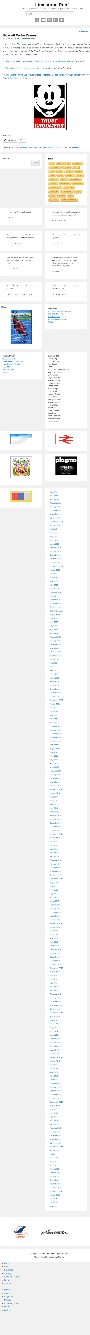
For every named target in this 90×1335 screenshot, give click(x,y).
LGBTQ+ (31, 147)
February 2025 (55, 548)
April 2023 (54, 629)
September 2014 (56, 1013)
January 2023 (55, 641)
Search (6, 158)
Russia (64, 179)
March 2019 (54, 812)
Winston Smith (29, 39)
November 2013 (56, 1050)
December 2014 (56, 1001)
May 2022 (54, 670)
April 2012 (54, 1121)
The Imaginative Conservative (60, 311)
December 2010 (56, 1180)
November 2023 (56, 603)
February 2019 (55, 815)
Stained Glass (78, 183)
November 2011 (56, 1139)
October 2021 (55, 696)
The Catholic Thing (55, 314)
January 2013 (55, 1087)
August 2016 (55, 927)
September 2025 (56, 522)
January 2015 (55, 998)
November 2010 (56, 1184)
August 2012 (55, 1106)
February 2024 (55, 592)
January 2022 (55, 685)
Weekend (62, 195)
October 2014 (55, 1009)
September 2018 (56, 834)
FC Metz (6, 367)
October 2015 (55, 964)
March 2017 (54, 901)
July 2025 (53, 529)
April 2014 (54, 1031)
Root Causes (69, 187)
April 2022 (54, 674)
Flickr (55, 20)
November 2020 (56, 737)
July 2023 (53, 618)
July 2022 (53, 663)
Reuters (68, 171)
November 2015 (56, 960)
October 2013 (55, 1053)
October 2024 (55, 563)
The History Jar (54, 317)
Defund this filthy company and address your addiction (31, 68)
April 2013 (54, 1076)
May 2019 (54, 804)
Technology (54, 179)
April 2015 (54, 987)
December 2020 (56, 734)
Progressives (40, 147)
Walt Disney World (63, 163)
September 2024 (56, 566)
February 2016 (55, 949)
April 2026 (54, 495)
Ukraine (80, 175)
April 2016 (54, 942)
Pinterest (37, 20)
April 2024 (54, 585)
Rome (52, 195)
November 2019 (56, 782)
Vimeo (49, 20)
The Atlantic (54, 191)
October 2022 (55, 652)
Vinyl (70, 195)
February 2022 (55, 681)
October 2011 (55, 1143)
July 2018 (53, 842)
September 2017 (56, 879)
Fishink (51, 322)
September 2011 (56, 1147)
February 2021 (55, 726)
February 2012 (55, 1128)
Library (7, 1280)
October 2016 (55, 920)
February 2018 (55, 860)
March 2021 (54, 722)
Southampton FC (9, 358)
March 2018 (54, 856)
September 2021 (56, 700)
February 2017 (55, 905)
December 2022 (56, 644)
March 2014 (54, 1035)
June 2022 (54, 667)
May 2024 (54, 581)
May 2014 (54, 1028)
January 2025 (55, 551)
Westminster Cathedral (57, 319)
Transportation (66, 191)
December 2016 (56, 912)
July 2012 (53, 1109)
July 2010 (53, 1199)
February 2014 (55, 1039)
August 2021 (55, 704)
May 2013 (54, 1072)
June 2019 (54, 801)
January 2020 (55, 774)
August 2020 (55, 749)
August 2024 (55, 570)
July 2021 (53, 708)
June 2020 (54, 756)
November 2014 (56, 1005)
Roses (52, 175)
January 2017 (55, 908)
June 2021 (54, 711)
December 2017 (56, 867)
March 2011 (54, 1169)
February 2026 (55, 503)
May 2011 (54, 1161)
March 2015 (54, 990)
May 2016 (54, 938)
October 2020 (55, 741)
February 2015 (55, 994)
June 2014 (54, 1024)
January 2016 (55, 953)
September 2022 (56, 656)
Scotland (78, 171)
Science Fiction (75, 179)
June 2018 (54, 845)
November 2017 (56, 871)
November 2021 (56, 693)
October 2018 (55, 830)
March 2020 (54, 767)
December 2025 (56, 510)
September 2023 (56, 611)
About (7, 1266)
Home (7, 1263)
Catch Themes (58, 1257)
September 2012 (56, 1102)
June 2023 (54, 622)
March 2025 (54, 544)
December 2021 (56, 689)
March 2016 (54, 946)
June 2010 (54, 1202)
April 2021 (54, 719)
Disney (24, 147)
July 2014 (53, 1020)
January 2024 (55, 596)
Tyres (60, 175)
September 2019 (56, 789)
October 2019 (55, 786)
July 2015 (53, 975)
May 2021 (54, 715)
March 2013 (54, 1080)
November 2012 (56, 1094)
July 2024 (53, 574)
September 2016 (56, 923)
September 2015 (56, 968)
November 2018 (56, 827)
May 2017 (54, 894)
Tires (52, 163)
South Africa (78, 163)
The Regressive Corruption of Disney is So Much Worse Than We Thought (40, 61)
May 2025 (54, 536)
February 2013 (55, 1083)
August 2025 (55, 525)
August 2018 (55, 838)
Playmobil (8, 1270)
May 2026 (54, 492)
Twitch (60, 171)
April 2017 (54, 897)
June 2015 (54, 979)
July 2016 (53, 931)
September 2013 (56, 1057)
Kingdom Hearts (11, 1277)
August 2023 (55, 615)
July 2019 (53, 797)
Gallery (7, 1283)
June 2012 (54, 1113)
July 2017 (53, 886)
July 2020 (53, 752)
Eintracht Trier (8, 369)
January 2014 (55, 1042)
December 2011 (56, 1135)
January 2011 (55, 1176)
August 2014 (55, 1016)
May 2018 (54, 849)
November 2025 (56, 514)
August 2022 (55, 659)
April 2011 (54, 1165)
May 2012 (54, 1117)
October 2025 (55, 518)
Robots (76, 167)
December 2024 (56, 555)
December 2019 (56, 778)
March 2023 (54, 633)
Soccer (78, 191)
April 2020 (54, 763)
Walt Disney (54, 200)
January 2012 (55, 1132)
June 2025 (54, 533)
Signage (66, 167)
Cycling (7, 1273)
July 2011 (53, 1154)
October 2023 (55, 607)
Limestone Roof (52, 4)
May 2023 (54, 626)
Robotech (53, 183)
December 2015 (56, 957)
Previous (83, 31)
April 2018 (54, 853)
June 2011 (54, 1158)
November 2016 (56, 916)
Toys (51, 171)
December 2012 (56, 1091)
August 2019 (55, 793)
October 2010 (55, 1187)
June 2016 (54, 935)
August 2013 (55, 1061)
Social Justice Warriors (69, 200)
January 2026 (55, 507)
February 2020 (55, 771)
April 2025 (54, 540)
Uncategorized (54, 167)
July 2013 (53, 1065)
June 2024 (54, 577)
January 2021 (55, 730)
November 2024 (56, 559)
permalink (76, 147)
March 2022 (54, 678)
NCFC (5, 372)
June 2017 (54, 890)
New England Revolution (12, 364)
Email (61, 20)
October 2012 (55, 1098)
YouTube (43, 20)
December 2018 (56, 823)
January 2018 (55, 864)
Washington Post (55, 187)
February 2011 (55, 1173)
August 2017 (55, 882)
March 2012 (54, 1124)
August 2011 (55, 1150)
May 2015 (54, 983)
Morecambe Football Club (13, 361)
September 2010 (56, 1191)
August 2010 (55, 1195)
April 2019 (54, 808)
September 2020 (56, 745)
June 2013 (54, 1068)
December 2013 (56, 1046)
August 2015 (55, 972)
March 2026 (54, 499)
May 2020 (54, 760)
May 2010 (54, 1206)
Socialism (70, 175)
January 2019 (55, 819)
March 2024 (54, 588)
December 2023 (56, 600)
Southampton (65, 183)
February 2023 (55, 637)
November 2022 (56, 648)
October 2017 (55, 875)
